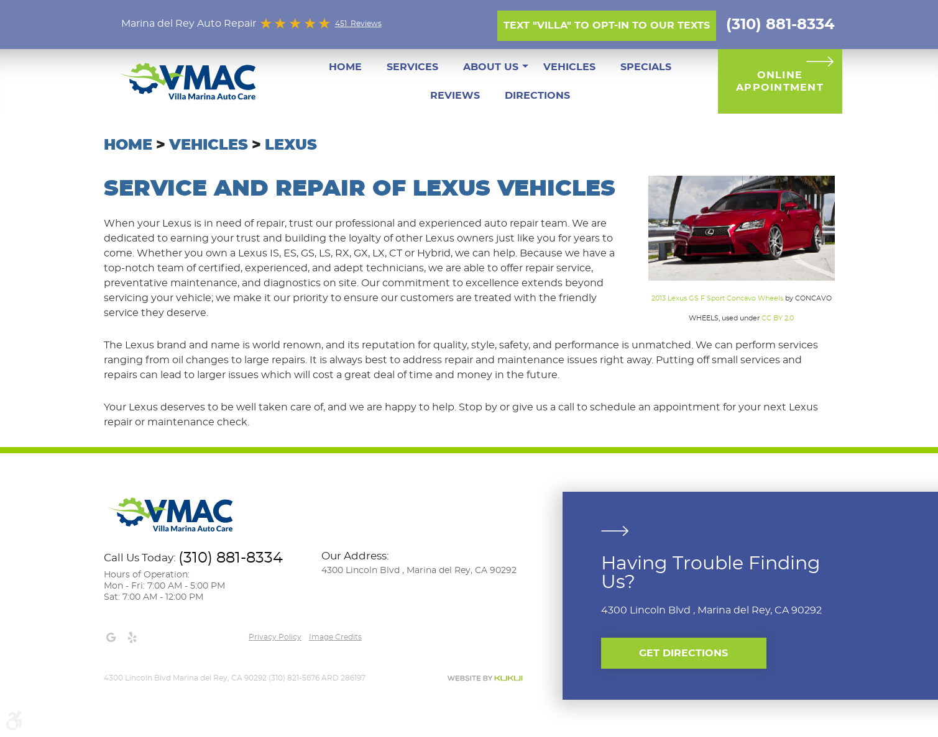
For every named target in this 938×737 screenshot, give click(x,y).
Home (345, 67)
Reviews (455, 96)
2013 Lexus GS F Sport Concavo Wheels (717, 298)
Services (412, 67)
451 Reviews (358, 23)
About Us (490, 67)
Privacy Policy (275, 637)
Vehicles (569, 67)
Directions (537, 96)
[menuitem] (345, 67)
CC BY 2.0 (777, 318)
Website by (484, 678)
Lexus (291, 145)
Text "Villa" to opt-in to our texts (606, 25)
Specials (645, 67)
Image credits (335, 637)
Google (111, 637)
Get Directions (683, 653)
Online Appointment (780, 81)
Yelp (132, 637)
